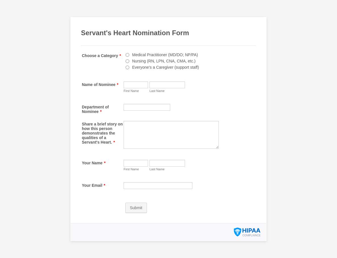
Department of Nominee (95, 109)
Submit (136, 207)
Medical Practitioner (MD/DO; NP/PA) (165, 55)
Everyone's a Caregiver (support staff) (165, 67)
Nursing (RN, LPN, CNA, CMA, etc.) (163, 61)
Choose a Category (101, 55)
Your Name (93, 163)
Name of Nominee (100, 84)
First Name (131, 91)
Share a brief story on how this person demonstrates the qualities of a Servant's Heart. (102, 133)
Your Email (93, 185)
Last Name (157, 91)
